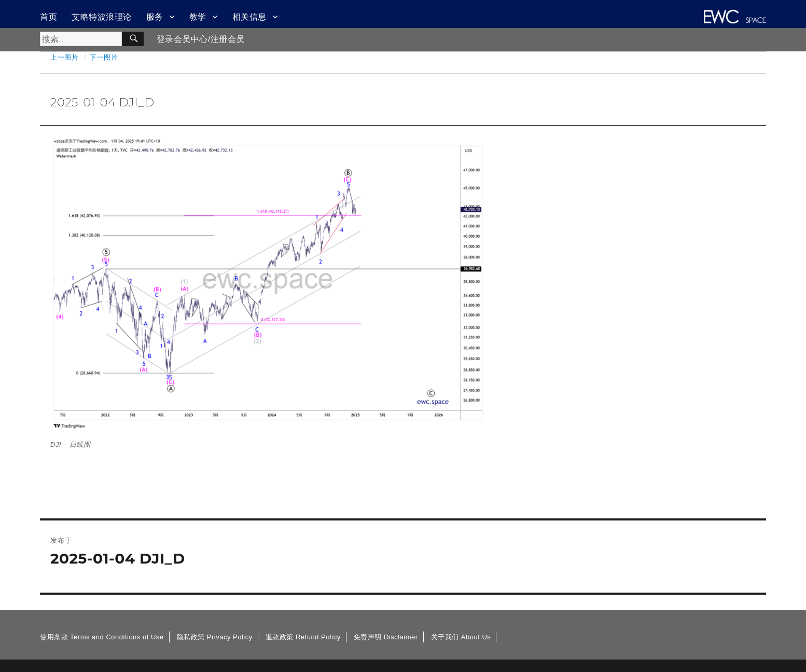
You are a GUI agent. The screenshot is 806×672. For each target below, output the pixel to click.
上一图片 (64, 57)
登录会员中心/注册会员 (201, 39)
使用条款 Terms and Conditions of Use (102, 637)
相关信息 (249, 17)
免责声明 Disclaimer (386, 637)
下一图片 (104, 57)
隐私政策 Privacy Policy (215, 637)
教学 (197, 17)
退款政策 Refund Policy (303, 637)
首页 (48, 17)
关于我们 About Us (461, 637)
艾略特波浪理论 (102, 17)
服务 (154, 17)
